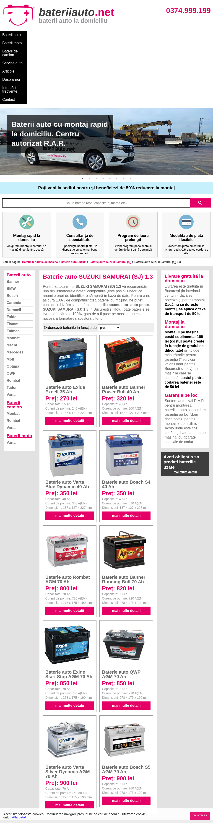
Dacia (111, 770)
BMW (11, 224)
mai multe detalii (69, 356)
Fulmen (13, 266)
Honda (112, 805)
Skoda (112, 780)
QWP (11, 309)
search (200, 138)
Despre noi (139, 35)
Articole (118, 35)
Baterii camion (14, 340)
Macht (12, 280)
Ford (110, 775)
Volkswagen (116, 785)
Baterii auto (11, 35)
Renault (113, 790)
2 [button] (89, 113)
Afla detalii (19, 817)
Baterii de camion (66, 35)
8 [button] (130, 113)
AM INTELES (199, 815)
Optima (13, 302)
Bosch (12, 231)
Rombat (13, 316)
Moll (10, 294)
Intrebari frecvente (18, 780)
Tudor (12, 323)
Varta (11, 330)
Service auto (96, 35)
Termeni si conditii (18, 785)
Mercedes (15, 287)
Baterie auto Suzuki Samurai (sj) (110, 197)
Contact (193, 35)
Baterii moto (36, 35)
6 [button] (116, 113)
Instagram (12, 795)
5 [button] (110, 113)
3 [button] (96, 113)
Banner (13, 217)
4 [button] (103, 113)
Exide (11, 252)
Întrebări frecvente (167, 35)
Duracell (14, 245)
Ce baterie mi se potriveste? (26, 770)
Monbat (13, 273)
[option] (106, 77)
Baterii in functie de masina (40, 197)
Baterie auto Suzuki (73, 197)
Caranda (14, 238)
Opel (110, 800)
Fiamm (12, 259)
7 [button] (123, 113)
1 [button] (82, 113)
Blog (8, 765)
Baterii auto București (174, 765)
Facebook (12, 790)
